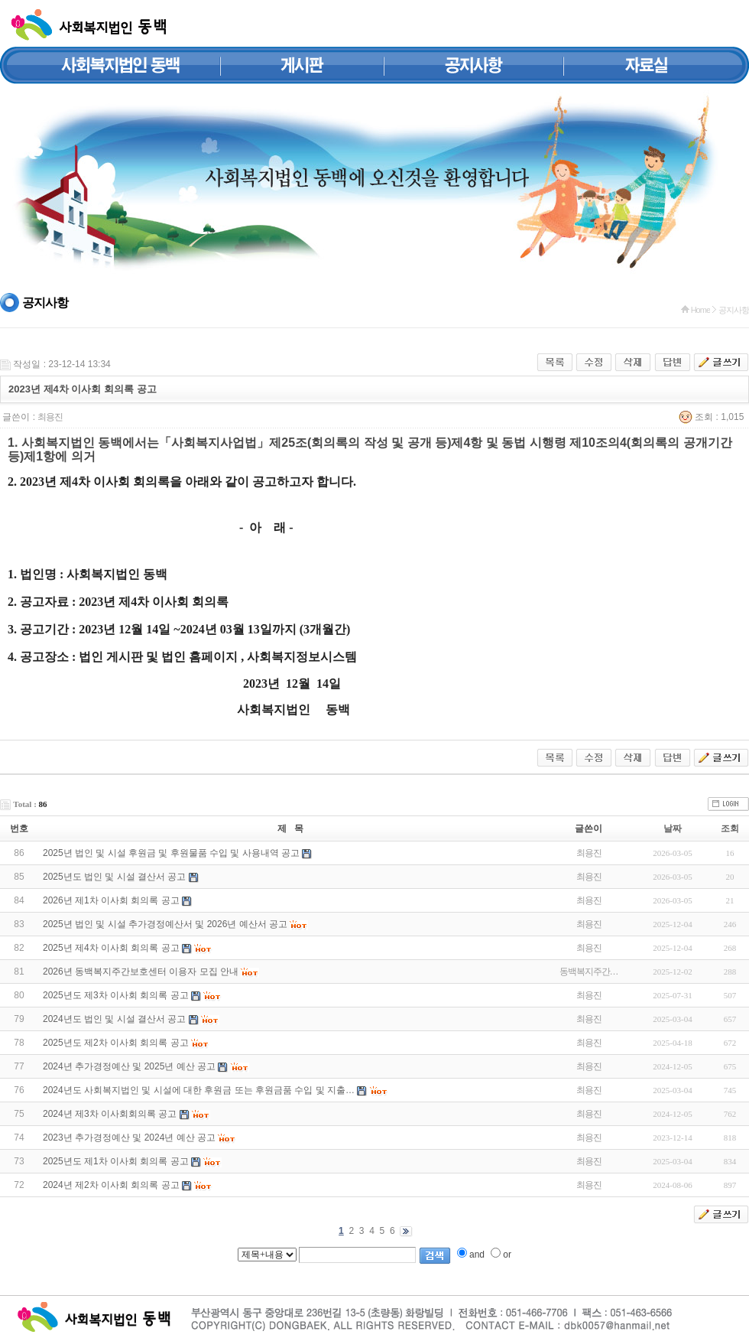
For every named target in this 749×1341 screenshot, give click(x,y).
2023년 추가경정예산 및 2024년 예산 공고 (129, 1137)
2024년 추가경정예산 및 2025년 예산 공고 (129, 1066)
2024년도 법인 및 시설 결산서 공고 (114, 1019)
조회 (730, 828)
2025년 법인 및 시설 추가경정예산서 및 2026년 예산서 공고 (165, 924)
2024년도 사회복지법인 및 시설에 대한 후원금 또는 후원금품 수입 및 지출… (199, 1090)
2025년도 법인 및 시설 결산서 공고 (114, 876)
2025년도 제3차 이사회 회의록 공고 (116, 995)
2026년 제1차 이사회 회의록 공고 (111, 900)
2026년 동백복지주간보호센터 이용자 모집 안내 (140, 971)
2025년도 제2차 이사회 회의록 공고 (116, 1042)
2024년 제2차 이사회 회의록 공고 (111, 1185)
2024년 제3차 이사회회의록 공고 (110, 1113)
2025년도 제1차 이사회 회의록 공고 (116, 1161)
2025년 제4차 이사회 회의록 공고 (111, 947)
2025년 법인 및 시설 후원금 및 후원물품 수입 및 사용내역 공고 (171, 853)
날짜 (672, 828)
